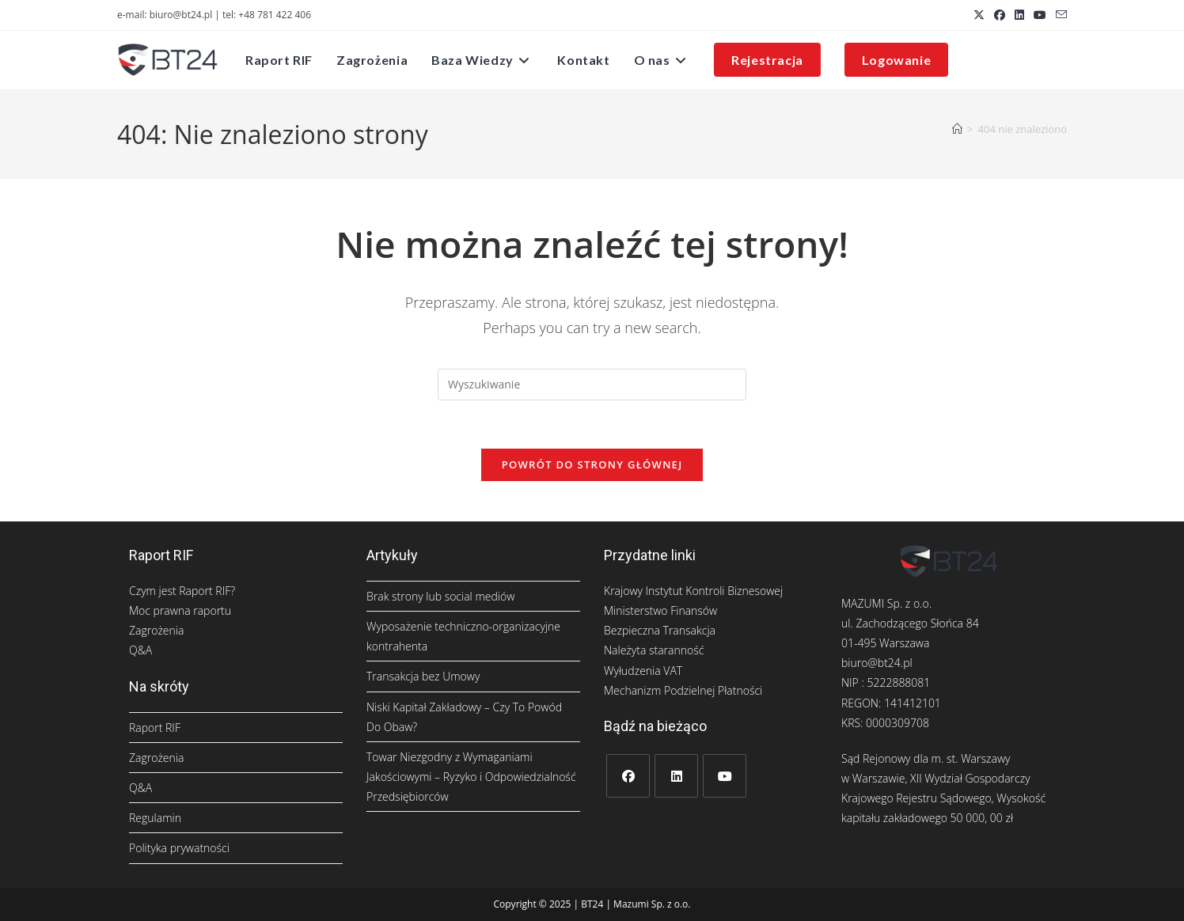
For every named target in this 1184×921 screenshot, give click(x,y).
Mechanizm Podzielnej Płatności (683, 690)
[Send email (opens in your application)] (1059, 15)
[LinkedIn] (676, 776)
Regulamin (155, 817)
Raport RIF (154, 727)
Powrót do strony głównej (592, 464)
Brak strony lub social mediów (440, 596)
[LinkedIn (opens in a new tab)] (1019, 15)
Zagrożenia (156, 630)
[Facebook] (628, 776)
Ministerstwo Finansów (660, 610)
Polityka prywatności (179, 847)
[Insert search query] (592, 384)
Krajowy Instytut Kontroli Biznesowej (693, 590)
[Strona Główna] (957, 129)
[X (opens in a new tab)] (979, 15)
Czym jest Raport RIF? (182, 590)
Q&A (140, 650)
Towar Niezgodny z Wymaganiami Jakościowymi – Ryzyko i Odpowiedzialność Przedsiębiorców (471, 776)
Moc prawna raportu (180, 610)
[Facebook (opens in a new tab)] (999, 15)
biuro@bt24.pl (877, 662)
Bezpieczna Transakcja (659, 630)
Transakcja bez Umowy (423, 676)
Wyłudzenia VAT (643, 670)
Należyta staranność (654, 650)
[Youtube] (724, 776)
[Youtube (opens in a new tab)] (1040, 15)
